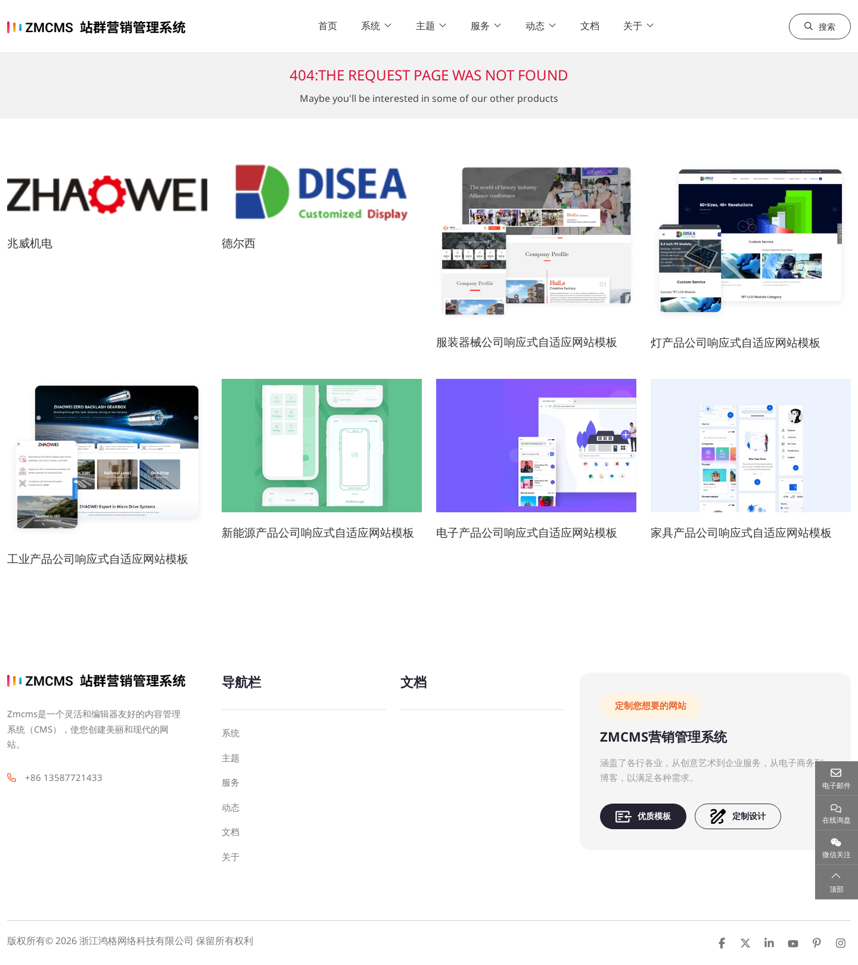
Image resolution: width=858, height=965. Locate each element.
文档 (589, 25)
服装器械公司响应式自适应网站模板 (526, 341)
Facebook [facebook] (721, 943)
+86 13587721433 (63, 777)
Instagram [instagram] (841, 943)
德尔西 (239, 242)
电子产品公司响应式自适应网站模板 (526, 532)
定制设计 (738, 816)
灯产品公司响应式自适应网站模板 (735, 342)
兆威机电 (29, 242)
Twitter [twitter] (745, 943)
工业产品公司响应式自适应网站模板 (97, 558)
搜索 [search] (819, 26)
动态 (535, 25)
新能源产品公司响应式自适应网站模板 (318, 532)
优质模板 (643, 816)
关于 (632, 25)
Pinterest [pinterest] (817, 943)
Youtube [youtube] (793, 943)
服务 (480, 25)
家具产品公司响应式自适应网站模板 (741, 532)
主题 (425, 25)
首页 (327, 25)
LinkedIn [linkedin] (769, 943)
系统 (370, 25)
